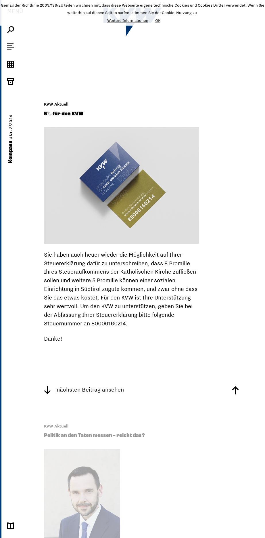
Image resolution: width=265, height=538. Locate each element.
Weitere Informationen (127, 20)
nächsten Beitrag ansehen (84, 389)
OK (157, 20)
